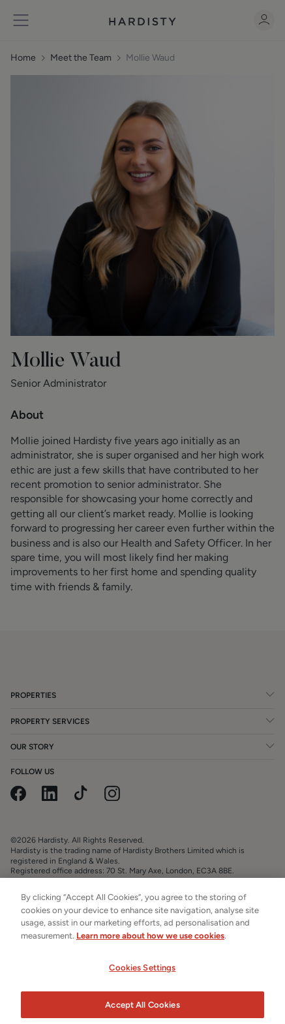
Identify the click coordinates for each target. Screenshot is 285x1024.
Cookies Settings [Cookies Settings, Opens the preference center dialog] (142, 978)
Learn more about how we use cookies (150, 945)
